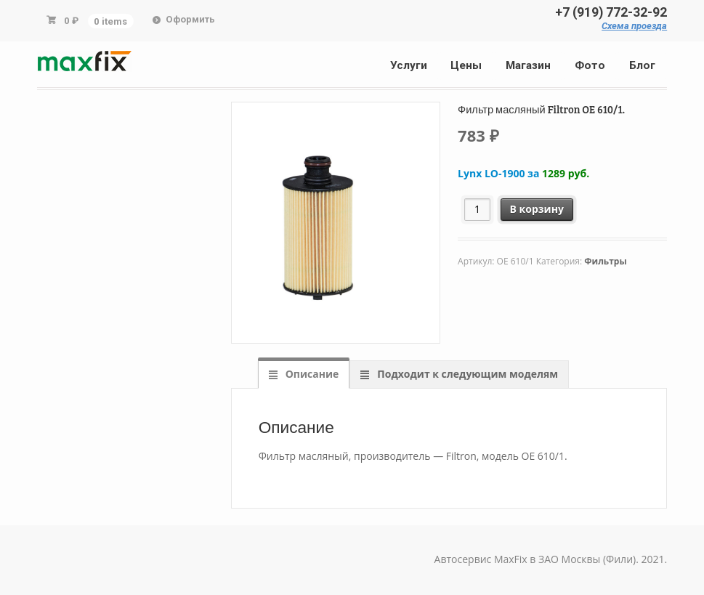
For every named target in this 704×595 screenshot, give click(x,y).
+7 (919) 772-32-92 (611, 12)
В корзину (537, 209)
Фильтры (605, 261)
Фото (590, 65)
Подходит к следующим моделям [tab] (466, 374)
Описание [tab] (311, 374)
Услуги (408, 65)
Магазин (528, 65)
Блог (642, 65)
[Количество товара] (477, 209)
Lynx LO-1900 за (523, 173)
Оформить (190, 19)
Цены (466, 65)
